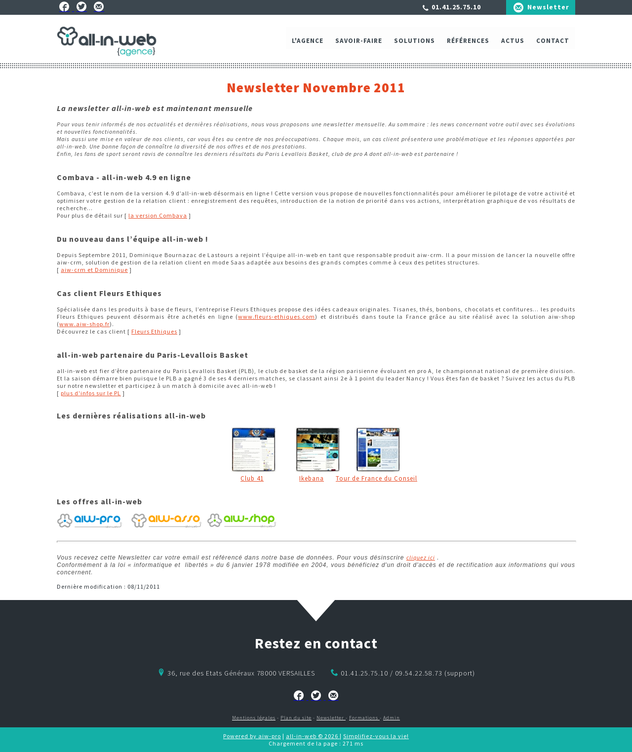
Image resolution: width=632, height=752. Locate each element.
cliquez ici (420, 557)
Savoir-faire (358, 43)
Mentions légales (254, 717)
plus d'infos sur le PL (91, 393)
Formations (364, 717)
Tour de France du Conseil (376, 478)
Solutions (414, 43)
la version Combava (157, 215)
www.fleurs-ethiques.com (276, 316)
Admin (391, 717)
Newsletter (548, 6)
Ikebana (311, 478)
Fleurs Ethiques (154, 331)
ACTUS (512, 43)
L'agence (307, 43)
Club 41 (252, 478)
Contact (552, 43)
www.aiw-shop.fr (84, 324)
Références (468, 43)
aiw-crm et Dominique (94, 269)
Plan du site (296, 717)
